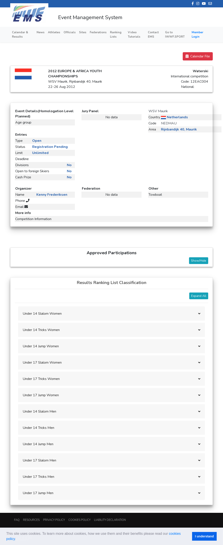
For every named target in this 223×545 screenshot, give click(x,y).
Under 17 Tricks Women (41, 378)
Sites (82, 32)
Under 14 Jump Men (38, 444)
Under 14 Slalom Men (39, 411)
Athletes (54, 32)
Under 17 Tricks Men (38, 476)
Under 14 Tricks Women (41, 330)
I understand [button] (204, 536)
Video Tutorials (134, 34)
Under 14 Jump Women (41, 346)
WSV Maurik (158, 111)
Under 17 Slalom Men (39, 460)
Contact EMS (153, 34)
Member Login (197, 34)
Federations (98, 32)
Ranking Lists (116, 34)
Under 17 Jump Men (38, 493)
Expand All (198, 296)
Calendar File (198, 56)
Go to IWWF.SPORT (175, 34)
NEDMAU (169, 123)
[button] (17, 539)
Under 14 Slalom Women (42, 313)
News (40, 32)
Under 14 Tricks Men (38, 427)
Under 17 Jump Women (41, 395)
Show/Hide (198, 261)
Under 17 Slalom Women (42, 362)
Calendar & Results (20, 34)
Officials (70, 32)
